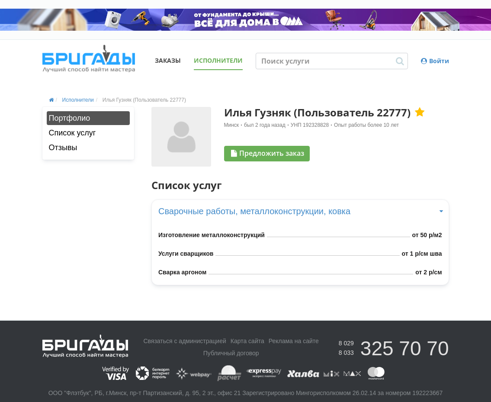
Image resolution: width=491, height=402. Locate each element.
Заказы (168, 60)
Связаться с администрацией (184, 341)
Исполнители (218, 60)
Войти (435, 61)
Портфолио (69, 118)
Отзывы (63, 147)
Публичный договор (231, 353)
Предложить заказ (267, 153)
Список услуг (72, 133)
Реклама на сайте (294, 341)
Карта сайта (247, 341)
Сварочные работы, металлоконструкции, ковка (300, 211)
